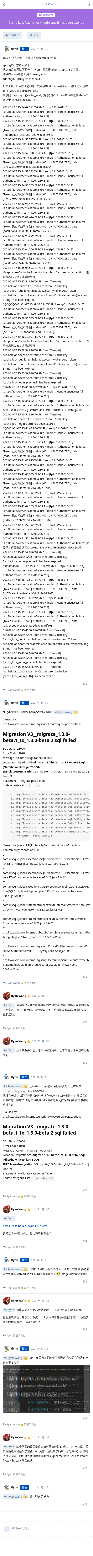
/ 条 (46, 4)
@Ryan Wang (66, 712)
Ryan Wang (17, 1086)
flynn (11, 1005)
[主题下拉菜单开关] (89, 4)
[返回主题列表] (4, 4)
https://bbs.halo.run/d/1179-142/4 (25, 1226)
